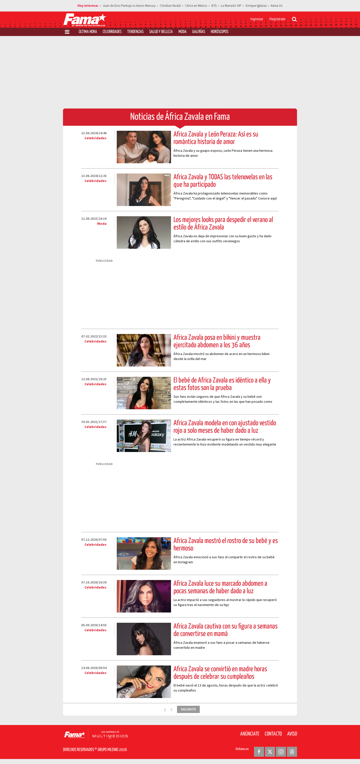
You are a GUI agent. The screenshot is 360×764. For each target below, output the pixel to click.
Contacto (273, 734)
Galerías (198, 32)
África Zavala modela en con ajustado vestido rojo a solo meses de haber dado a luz (225, 427)
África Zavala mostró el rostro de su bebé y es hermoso (226, 545)
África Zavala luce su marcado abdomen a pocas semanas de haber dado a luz (220, 587)
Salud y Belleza (161, 32)
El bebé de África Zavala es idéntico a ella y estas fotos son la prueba (222, 384)
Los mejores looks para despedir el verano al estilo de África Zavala (223, 223)
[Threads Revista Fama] (292, 752)
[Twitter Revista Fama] (270, 752)
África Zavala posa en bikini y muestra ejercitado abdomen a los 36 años (217, 341)
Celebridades (112, 32)
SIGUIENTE (188, 709)
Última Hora (88, 32)
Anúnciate (249, 734)
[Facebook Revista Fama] (259, 752)
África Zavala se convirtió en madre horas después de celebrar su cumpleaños (220, 673)
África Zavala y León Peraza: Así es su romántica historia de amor (216, 138)
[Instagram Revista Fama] (281, 752)
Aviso (292, 734)
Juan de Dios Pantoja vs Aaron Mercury (129, 6)
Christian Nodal (170, 6)
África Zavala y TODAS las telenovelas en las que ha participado (223, 181)
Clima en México (196, 6)
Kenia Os (276, 6)
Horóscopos (219, 32)
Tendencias (135, 32)
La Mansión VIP (231, 6)
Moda (182, 32)
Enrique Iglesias (256, 6)
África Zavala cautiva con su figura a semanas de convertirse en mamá (226, 630)
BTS (214, 6)
